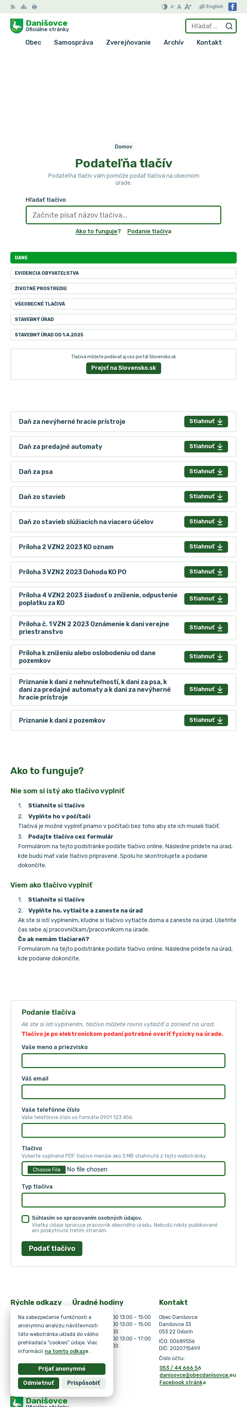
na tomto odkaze (66, 1351)
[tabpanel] (123, 488)
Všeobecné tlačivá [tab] (40, 221)
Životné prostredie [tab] (41, 205)
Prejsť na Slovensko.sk (123, 284)
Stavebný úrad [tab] (34, 236)
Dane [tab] (21, 174)
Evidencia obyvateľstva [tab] (47, 190)
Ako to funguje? (98, 148)
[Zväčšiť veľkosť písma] (188, 6)
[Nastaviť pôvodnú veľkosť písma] (179, 6)
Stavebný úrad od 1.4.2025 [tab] (49, 251)
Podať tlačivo (52, 1165)
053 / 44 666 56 (180, 1285)
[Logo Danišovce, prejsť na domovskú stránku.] (39, 26)
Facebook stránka (183, 1299)
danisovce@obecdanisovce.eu (198, 1292)
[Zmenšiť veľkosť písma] (172, 6)
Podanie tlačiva (149, 148)
